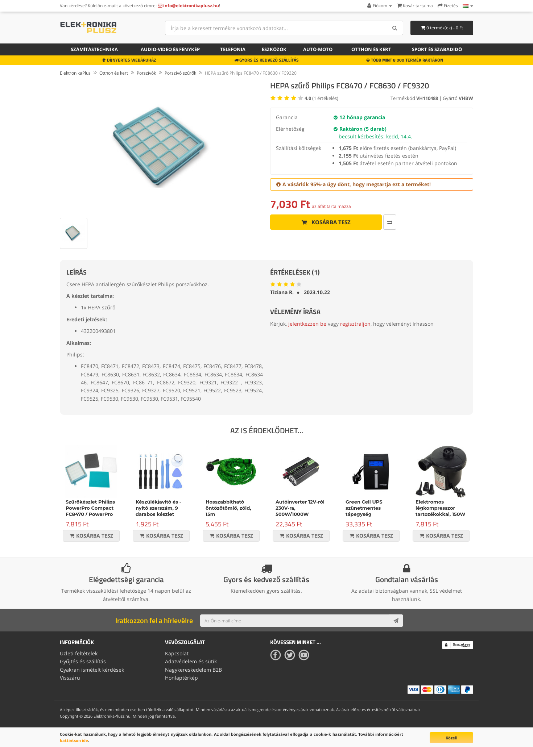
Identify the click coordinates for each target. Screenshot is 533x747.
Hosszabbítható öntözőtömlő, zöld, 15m (228, 508)
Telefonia (232, 49)
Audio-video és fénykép (170, 49)
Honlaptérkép (181, 677)
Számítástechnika (94, 49)
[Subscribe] (396, 620)
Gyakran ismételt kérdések (92, 669)
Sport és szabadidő (437, 49)
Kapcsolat (177, 653)
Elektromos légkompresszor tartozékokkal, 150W (440, 508)
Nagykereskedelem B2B (193, 669)
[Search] (395, 28)
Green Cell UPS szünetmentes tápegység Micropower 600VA (369, 511)
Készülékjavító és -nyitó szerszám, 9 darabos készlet (158, 508)
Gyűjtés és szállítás (83, 661)
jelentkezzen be (307, 323)
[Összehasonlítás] (389, 222)
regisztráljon (355, 323)
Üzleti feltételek (79, 653)
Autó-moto (317, 49)
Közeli (451, 737)
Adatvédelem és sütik (191, 661)
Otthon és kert (371, 49)
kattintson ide (74, 740)
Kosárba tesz (326, 222)
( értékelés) (321, 98)
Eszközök (274, 49)
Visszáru (70, 677)
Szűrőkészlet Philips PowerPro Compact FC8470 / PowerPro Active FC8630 (90, 511)
